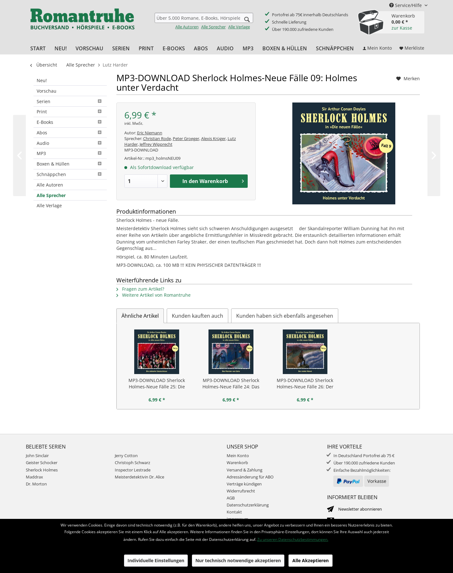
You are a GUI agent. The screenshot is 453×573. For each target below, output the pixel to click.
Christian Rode (157, 138)
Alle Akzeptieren (310, 560)
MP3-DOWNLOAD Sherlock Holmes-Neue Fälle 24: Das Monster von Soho (230, 383)
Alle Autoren (187, 27)
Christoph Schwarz (132, 462)
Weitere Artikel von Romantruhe (153, 295)
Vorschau (46, 91)
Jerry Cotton (126, 455)
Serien (70, 101)
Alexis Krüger (213, 138)
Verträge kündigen (244, 484)
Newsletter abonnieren (360, 509)
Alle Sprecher (213, 27)
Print (70, 112)
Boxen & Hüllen (70, 164)
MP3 (70, 153)
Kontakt (234, 512)
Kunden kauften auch (197, 315)
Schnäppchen (70, 174)
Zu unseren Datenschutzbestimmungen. (292, 539)
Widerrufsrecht (241, 491)
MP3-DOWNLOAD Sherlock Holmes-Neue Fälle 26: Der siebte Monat (305, 383)
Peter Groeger (186, 138)
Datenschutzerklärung (248, 505)
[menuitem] (204, 21)
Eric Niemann (149, 133)
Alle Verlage (239, 27)
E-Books (70, 122)
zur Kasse (401, 28)
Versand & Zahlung (244, 470)
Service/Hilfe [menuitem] (406, 5)
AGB (231, 498)
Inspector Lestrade (132, 470)
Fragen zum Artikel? (140, 289)
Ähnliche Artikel (140, 315)
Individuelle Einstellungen (156, 560)
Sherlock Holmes (42, 470)
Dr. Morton (36, 484)
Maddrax (34, 477)
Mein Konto (238, 455)
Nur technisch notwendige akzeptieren (238, 560)
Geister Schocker (41, 462)
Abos (70, 133)
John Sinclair (37, 455)
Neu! (42, 80)
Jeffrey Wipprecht (156, 144)
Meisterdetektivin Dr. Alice (139, 477)
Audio (70, 143)
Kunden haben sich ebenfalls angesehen (284, 315)
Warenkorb (237, 462)
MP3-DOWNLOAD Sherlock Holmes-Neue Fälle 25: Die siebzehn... (156, 383)
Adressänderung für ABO (250, 477)
